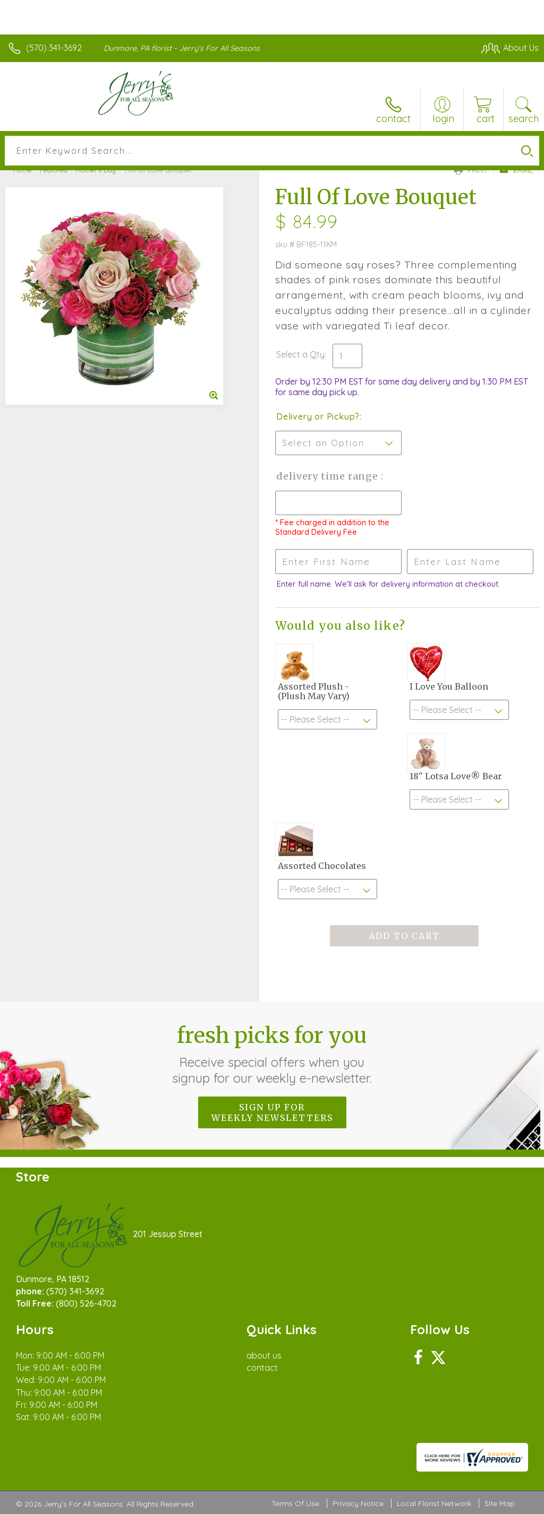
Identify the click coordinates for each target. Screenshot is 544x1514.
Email (516, 170)
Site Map (499, 1503)
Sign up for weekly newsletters (272, 1112)
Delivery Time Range (328, 476)
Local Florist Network (434, 1503)
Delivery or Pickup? (318, 416)
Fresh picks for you (272, 1054)
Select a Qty (300, 354)
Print (471, 170)
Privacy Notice (358, 1503)
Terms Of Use (295, 1503)
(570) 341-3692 (54, 47)
